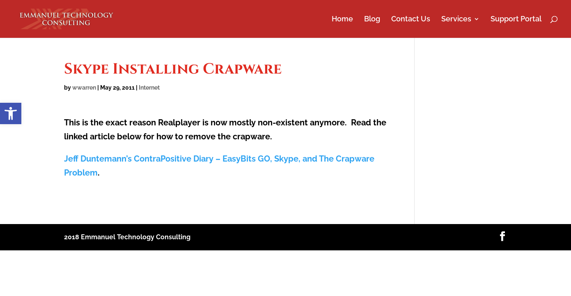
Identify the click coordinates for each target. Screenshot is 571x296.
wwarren (84, 87)
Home (342, 19)
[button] (10, 113)
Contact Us (410, 19)
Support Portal (516, 19)
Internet (149, 87)
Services (456, 19)
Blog (372, 19)
